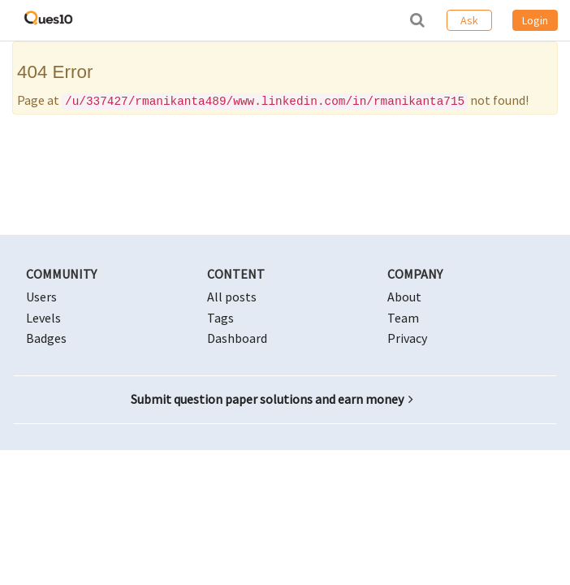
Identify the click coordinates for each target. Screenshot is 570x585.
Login (535, 20)
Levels (43, 318)
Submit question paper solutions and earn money (272, 399)
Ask (469, 20)
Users (41, 296)
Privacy (407, 338)
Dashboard (237, 338)
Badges (46, 338)
